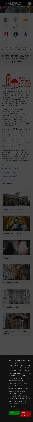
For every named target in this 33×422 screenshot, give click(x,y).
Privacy (12, 406)
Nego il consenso (24, 414)
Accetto (12, 412)
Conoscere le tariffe (10, 176)
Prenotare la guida (10, 172)
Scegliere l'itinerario (10, 168)
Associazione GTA (10, 91)
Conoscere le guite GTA (12, 180)
